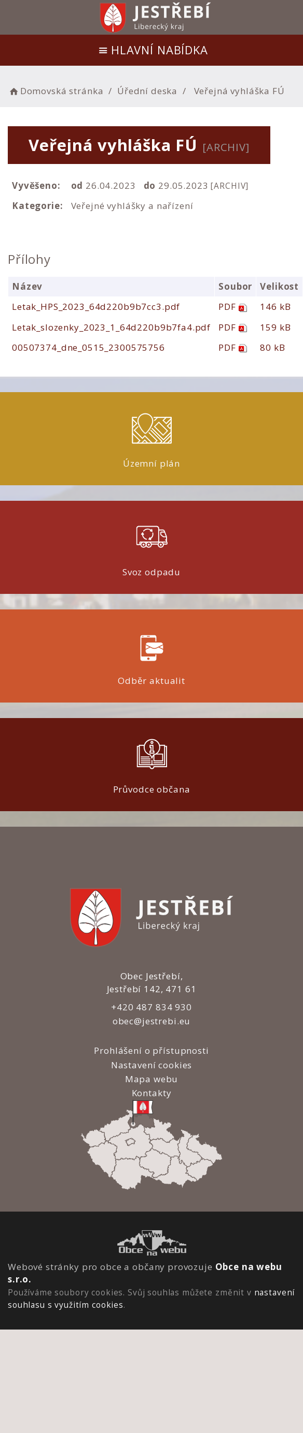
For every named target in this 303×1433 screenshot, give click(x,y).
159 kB (275, 327)
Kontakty (152, 1093)
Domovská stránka (55, 91)
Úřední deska (147, 91)
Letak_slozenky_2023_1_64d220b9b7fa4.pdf (111, 327)
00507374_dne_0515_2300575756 (88, 347)
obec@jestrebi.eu (152, 1021)
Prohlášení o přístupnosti (151, 1050)
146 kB (275, 306)
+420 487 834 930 (151, 1007)
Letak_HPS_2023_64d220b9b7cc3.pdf (96, 306)
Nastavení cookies (151, 1065)
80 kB (272, 347)
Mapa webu (151, 1079)
